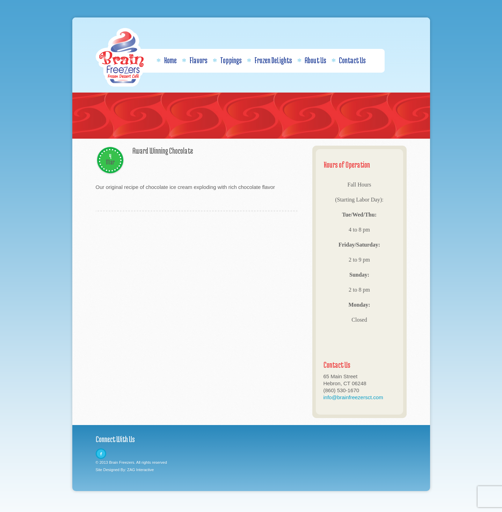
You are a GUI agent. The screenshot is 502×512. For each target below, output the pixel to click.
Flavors (195, 60)
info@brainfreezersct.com (353, 397)
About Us (311, 60)
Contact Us (349, 60)
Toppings (227, 60)
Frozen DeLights (269, 60)
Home (167, 60)
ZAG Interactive (140, 470)
